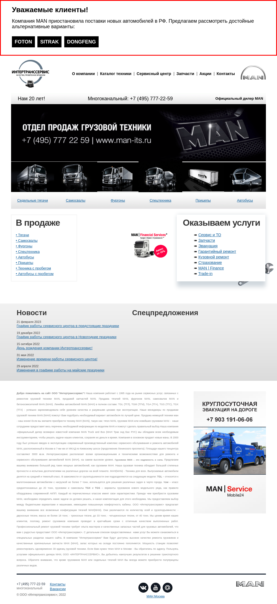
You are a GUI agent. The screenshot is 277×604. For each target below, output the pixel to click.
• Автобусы (25, 257)
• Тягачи (22, 235)
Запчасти (185, 73)
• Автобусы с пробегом (34, 274)
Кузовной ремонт (213, 257)
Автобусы (245, 200)
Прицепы (203, 200)
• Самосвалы (27, 240)
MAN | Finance (211, 268)
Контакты (226, 73)
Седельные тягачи (32, 200)
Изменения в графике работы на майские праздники (60, 370)
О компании (83, 73)
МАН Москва (156, 596)
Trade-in (205, 273)
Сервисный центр (154, 73)
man (40, 74)
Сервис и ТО (209, 235)
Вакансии (58, 589)
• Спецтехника (28, 252)
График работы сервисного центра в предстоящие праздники (68, 326)
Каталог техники (115, 73)
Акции (205, 73)
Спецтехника (160, 200)
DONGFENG (81, 42)
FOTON (23, 42)
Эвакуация (207, 246)
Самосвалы (75, 200)
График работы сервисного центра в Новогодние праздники (66, 337)
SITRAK (49, 42)
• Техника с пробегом (33, 268)
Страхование (210, 262)
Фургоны (118, 200)
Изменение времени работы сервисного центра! (57, 359)
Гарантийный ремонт (217, 251)
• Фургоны (24, 246)
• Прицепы (24, 263)
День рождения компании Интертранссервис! (55, 348)
